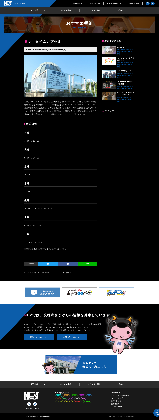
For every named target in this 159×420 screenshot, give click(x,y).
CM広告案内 (115, 392)
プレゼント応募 (116, 406)
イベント (59, 401)
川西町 (82, 395)
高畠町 (74, 395)
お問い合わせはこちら (72, 337)
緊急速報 (77, 401)
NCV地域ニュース (38, 10)
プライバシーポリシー (32, 416)
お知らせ (121, 10)
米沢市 (59, 395)
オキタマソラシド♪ (124, 71)
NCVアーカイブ (117, 398)
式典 (70, 398)
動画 (83, 398)
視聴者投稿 (78, 3)
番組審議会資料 (45, 416)
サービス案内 (133, 3)
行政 (77, 398)
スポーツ (68, 401)
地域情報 (87, 401)
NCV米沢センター (32, 408)
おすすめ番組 (65, 10)
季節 (89, 395)
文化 (58, 398)
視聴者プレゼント (114, 3)
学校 (64, 398)
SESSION (121, 47)
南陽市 (66, 395)
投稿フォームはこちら (39, 337)
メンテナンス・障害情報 (120, 395)
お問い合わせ (94, 3)
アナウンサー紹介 (93, 10)
